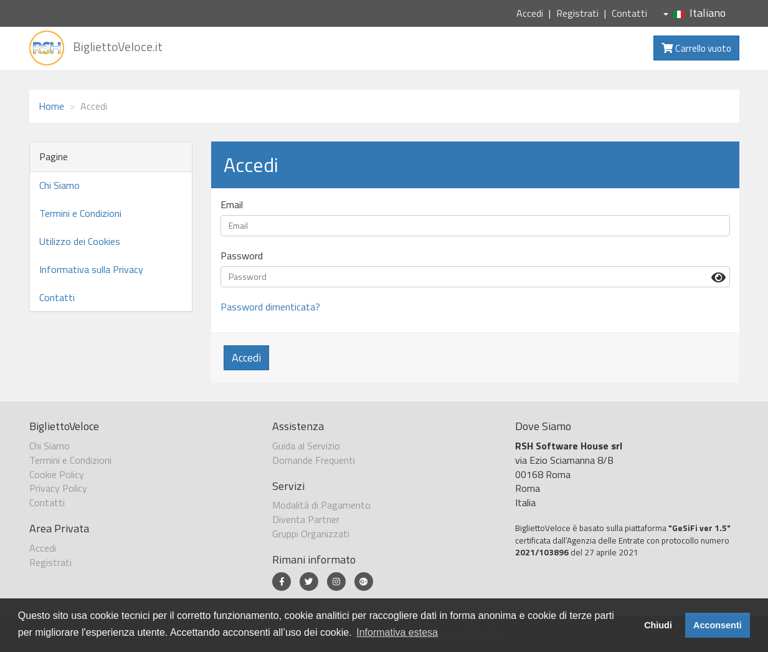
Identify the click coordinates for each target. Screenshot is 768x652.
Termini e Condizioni (80, 213)
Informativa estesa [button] (397, 632)
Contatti (629, 13)
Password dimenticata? (270, 306)
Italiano (694, 12)
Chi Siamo (59, 185)
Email (231, 205)
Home (51, 105)
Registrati (577, 13)
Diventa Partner (305, 519)
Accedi (529, 13)
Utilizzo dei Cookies (79, 241)
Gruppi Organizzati (310, 533)
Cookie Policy (56, 474)
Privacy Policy (58, 488)
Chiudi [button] (658, 625)
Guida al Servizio (306, 445)
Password (241, 256)
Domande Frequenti (313, 460)
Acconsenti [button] (717, 625)
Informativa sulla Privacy (91, 269)
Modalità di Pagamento (321, 504)
